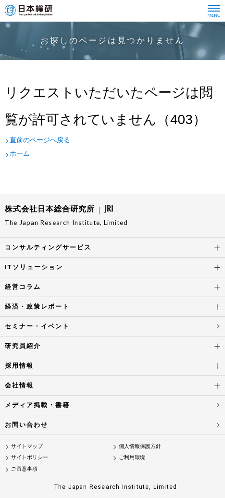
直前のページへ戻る (40, 140)
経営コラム (23, 286)
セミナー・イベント (37, 326)
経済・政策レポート (37, 306)
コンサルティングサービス (48, 247)
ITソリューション (34, 267)
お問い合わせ (26, 424)
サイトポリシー (29, 457)
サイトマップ (27, 446)
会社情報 (19, 385)
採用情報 (19, 365)
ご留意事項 (24, 469)
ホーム (20, 153)
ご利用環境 (132, 457)
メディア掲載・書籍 (37, 405)
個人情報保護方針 (140, 446)
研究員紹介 (23, 345)
